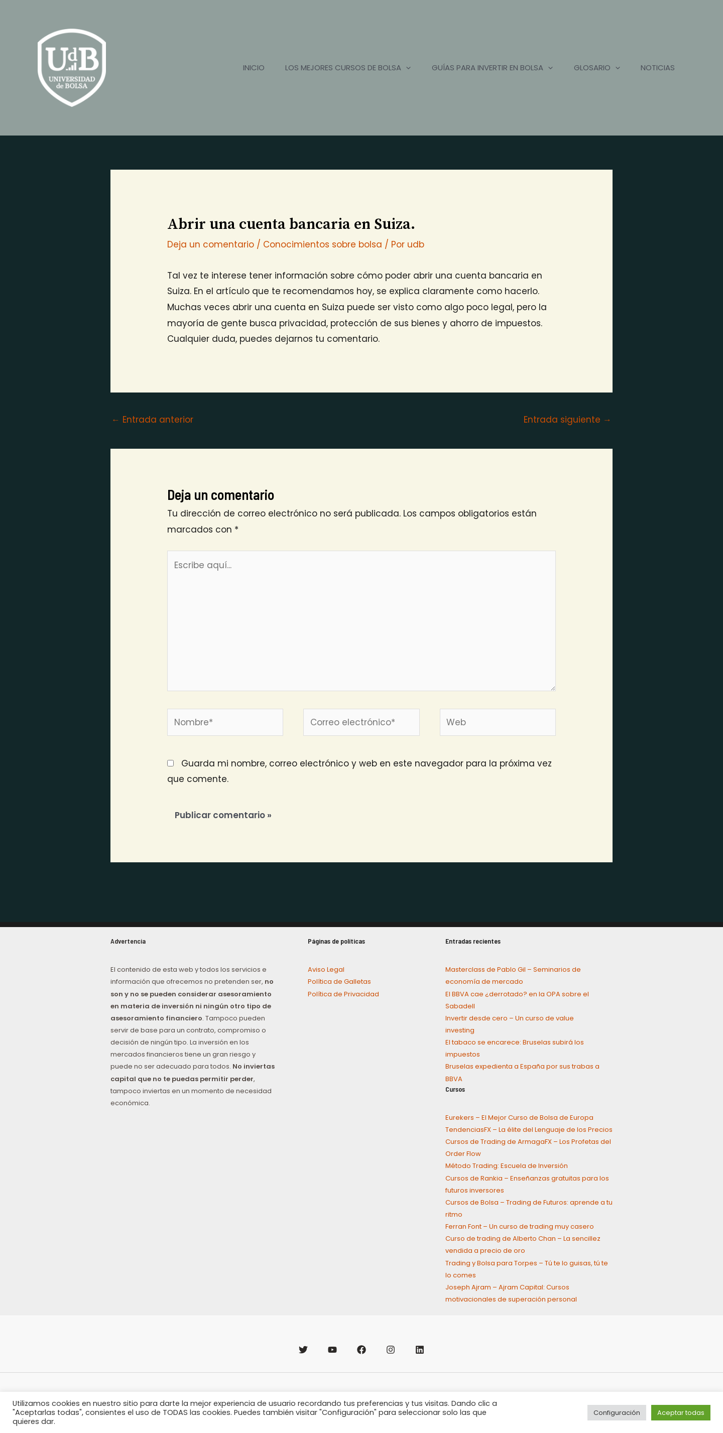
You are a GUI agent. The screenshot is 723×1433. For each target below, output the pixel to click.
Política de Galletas (339, 981)
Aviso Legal (326, 969)
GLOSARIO (590, 67)
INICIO (235, 67)
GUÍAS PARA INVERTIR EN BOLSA (481, 67)
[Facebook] (361, 1349)
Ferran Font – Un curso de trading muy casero (519, 1226)
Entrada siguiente (568, 420)
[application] (391, 67)
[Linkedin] (419, 1349)
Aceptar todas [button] (680, 1412)
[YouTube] (332, 1349)
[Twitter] (303, 1349)
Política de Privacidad (343, 994)
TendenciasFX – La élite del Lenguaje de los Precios (529, 1129)
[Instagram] (390, 1349)
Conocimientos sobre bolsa (322, 244)
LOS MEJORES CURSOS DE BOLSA (333, 67)
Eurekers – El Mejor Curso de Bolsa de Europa (519, 1117)
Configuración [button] (616, 1412)
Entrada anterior (152, 420)
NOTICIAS (656, 67)
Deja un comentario (210, 244)
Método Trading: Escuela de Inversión (506, 1165)
